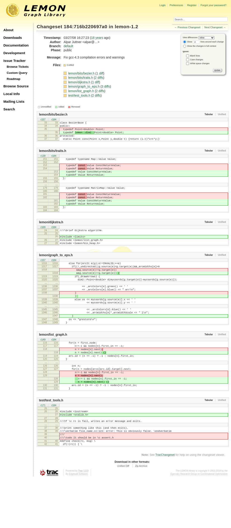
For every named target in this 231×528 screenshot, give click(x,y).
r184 (53, 119)
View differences (190, 37)
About (8, 30)
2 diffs (99, 77)
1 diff (99, 73)
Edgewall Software (78, 523)
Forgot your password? (213, 5)
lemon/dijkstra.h (79, 82)
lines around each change (208, 42)
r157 (42, 119)
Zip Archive (141, 515)
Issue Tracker (14, 61)
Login (162, 5)
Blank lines (195, 56)
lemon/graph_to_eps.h (84, 86)
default (68, 46)
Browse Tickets (18, 66)
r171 (42, 447)
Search (9, 109)
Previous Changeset (189, 27)
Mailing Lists (13, 101)
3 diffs (106, 86)
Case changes (196, 59)
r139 (42, 161)
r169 (42, 241)
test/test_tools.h (79, 95)
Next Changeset (213, 27)
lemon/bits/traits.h (81, 77)
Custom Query (17, 72)
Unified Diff (123, 515)
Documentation (16, 45)
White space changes (200, 63)
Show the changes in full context (199, 46)
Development (14, 53)
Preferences (176, 5)
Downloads (12, 38)
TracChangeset (165, 504)
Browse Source (16, 86)
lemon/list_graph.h (81, 91)
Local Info (11, 94)
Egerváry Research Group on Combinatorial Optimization (199, 523)
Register (192, 5)
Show (187, 42)
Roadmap (14, 79)
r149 (42, 371)
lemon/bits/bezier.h (81, 73)
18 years (97, 38)
